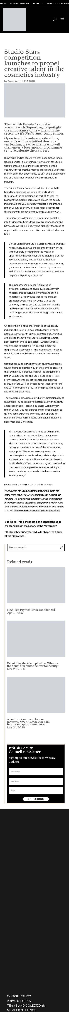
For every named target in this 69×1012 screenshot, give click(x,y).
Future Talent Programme (44, 338)
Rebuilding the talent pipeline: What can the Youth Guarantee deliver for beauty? (33, 665)
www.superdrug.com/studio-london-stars (37, 511)
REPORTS (38, 4)
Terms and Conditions (26, 1005)
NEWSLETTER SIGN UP (58, 4)
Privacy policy (19, 1001)
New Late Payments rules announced (31, 609)
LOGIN (3, 4)
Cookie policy (19, 996)
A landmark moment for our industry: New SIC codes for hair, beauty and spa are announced (28, 722)
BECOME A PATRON (19, 4)
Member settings (21, 1010)
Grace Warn (14, 81)
